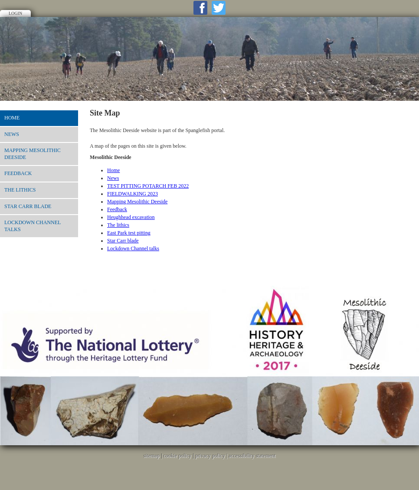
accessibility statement (252, 456)
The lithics (20, 190)
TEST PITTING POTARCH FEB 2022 (148, 186)
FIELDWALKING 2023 (132, 194)
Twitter (219, 8)
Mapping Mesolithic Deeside (32, 153)
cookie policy (177, 456)
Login (15, 13)
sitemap (152, 456)
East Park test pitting (129, 233)
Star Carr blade (27, 206)
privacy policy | (212, 456)
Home (12, 118)
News (11, 134)
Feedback (18, 173)
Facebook (200, 8)
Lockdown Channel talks (32, 225)
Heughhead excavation (131, 217)
